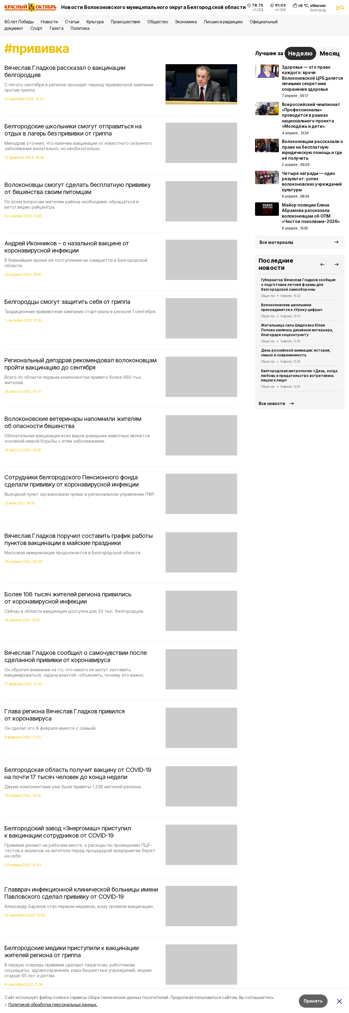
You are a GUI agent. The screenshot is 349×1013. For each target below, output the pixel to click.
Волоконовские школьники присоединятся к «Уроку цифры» (291, 307)
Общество (157, 21)
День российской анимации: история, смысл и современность (296, 352)
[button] (322, 264)
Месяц (330, 53)
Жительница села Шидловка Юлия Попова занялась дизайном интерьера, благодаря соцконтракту (297, 330)
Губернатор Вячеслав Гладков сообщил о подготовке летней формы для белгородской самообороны (298, 285)
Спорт (36, 28)
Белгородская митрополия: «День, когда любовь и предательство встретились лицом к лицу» (299, 376)
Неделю (300, 53)
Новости (49, 21)
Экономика (186, 21)
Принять (313, 1000)
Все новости (272, 403)
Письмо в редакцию (223, 21)
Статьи (72, 21)
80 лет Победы (19, 21)
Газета (56, 28)
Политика (80, 28)
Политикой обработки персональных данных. (53, 1004)
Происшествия (125, 21)
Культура (95, 21)
